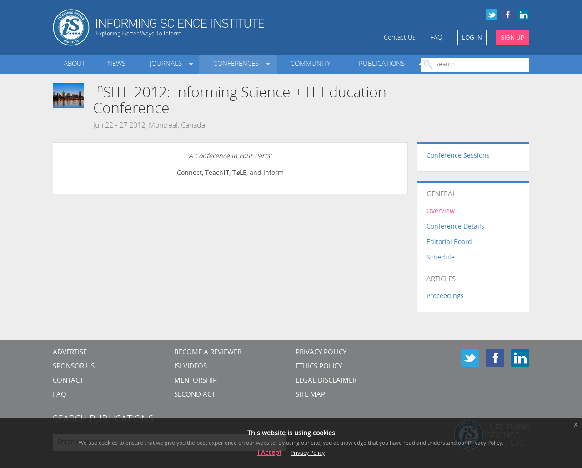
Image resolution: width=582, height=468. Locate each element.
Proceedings (445, 296)
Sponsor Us (74, 366)
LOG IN (472, 37)
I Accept (269, 453)
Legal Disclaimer (326, 381)
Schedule (440, 257)
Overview (440, 211)
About (74, 64)
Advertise (70, 352)
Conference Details (455, 227)
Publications (382, 64)
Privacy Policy (321, 352)
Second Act (194, 395)
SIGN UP (513, 37)
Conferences (237, 64)
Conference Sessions (458, 156)
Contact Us (400, 38)
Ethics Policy (319, 366)
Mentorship (195, 381)
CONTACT (68, 381)
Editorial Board (449, 242)
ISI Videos (190, 366)
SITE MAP (310, 395)
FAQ (436, 38)
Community (311, 64)
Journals (168, 64)
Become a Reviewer (207, 352)
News (116, 64)
